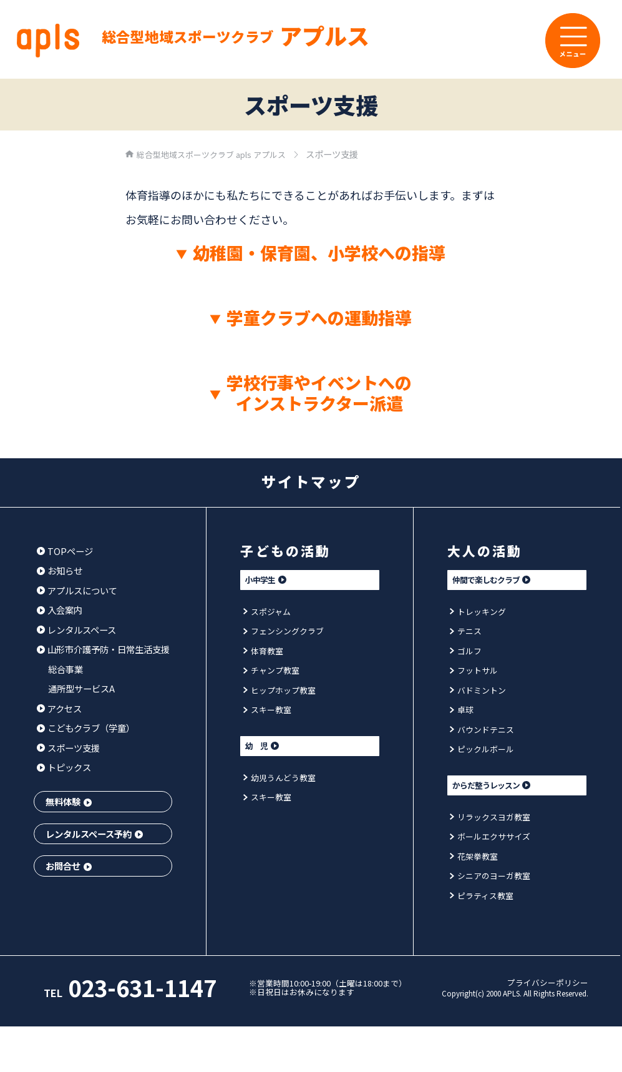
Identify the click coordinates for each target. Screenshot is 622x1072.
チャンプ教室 (273, 672)
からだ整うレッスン (508, 788)
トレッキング (480, 613)
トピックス (64, 767)
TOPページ (65, 551)
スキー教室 (268, 711)
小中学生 (276, 581)
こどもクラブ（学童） (86, 727)
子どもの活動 (290, 550)
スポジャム (268, 613)
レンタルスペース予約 (94, 833)
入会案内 (60, 609)
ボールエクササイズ (493, 840)
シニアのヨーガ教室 (493, 880)
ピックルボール (484, 750)
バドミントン (480, 692)
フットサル (475, 672)
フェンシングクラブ (286, 632)
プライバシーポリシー (547, 994)
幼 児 (271, 749)
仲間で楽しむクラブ (508, 581)
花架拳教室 (475, 860)
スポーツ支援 (68, 747)
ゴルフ (467, 652)
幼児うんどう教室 (282, 782)
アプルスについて (77, 590)
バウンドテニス (484, 731)
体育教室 (264, 652)
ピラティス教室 (484, 900)
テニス (467, 632)
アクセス (59, 708)
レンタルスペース (77, 629)
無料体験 (69, 801)
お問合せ (69, 865)
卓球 (462, 711)
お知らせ (60, 570)
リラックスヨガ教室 (493, 821)
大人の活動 (488, 550)
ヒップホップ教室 (282, 692)
